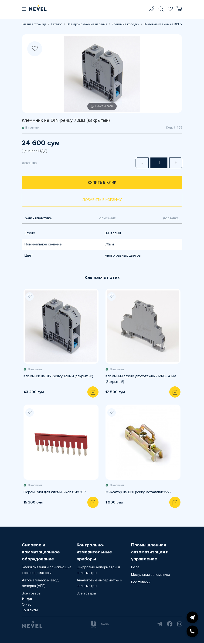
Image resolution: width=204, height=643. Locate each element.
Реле (135, 567)
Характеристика (38, 218)
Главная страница (34, 24)
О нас (26, 604)
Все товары (31, 593)
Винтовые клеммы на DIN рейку (166, 24)
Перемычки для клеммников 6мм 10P (55, 492)
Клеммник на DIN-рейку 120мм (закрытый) (58, 376)
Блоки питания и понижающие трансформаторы (46, 570)
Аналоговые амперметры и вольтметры (99, 583)
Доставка (171, 218)
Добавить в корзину (102, 199)
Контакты (30, 610)
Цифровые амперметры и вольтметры (98, 570)
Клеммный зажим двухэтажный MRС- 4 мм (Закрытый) (140, 379)
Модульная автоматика (150, 574)
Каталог (56, 24)
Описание (107, 218)
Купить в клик (102, 182)
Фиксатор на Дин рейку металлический (138, 492)
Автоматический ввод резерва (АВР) (40, 583)
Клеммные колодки (125, 24)
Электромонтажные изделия (87, 24)
